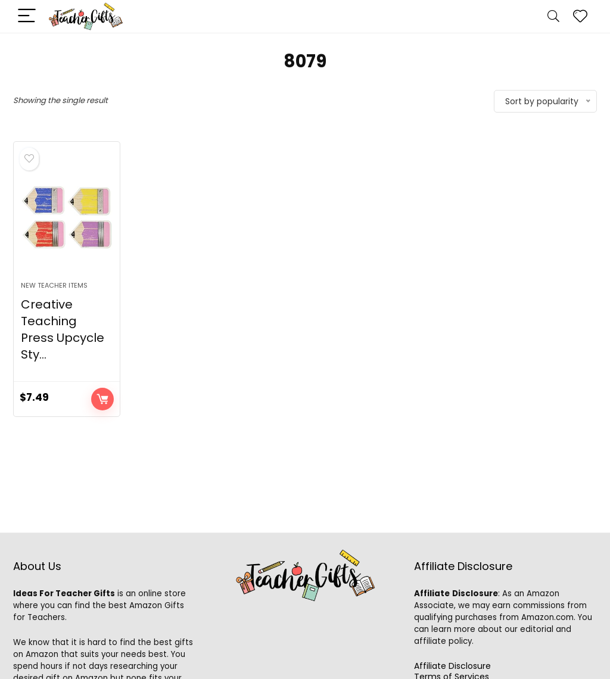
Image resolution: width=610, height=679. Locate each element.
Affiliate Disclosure (452, 666)
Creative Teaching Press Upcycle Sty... (62, 329)
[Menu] (27, 16)
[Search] (553, 16)
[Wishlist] (580, 16)
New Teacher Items (54, 285)
